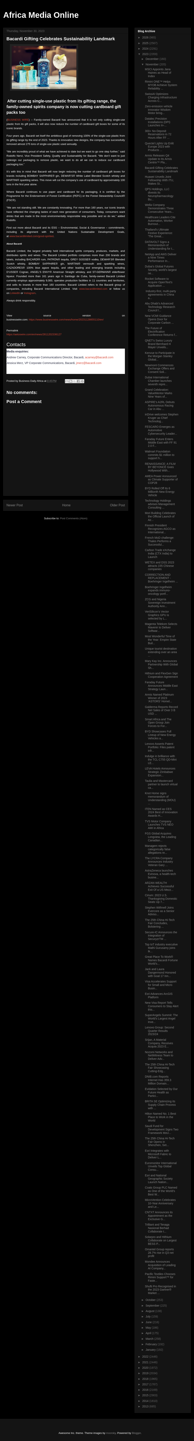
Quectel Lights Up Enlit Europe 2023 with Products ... (159, 147)
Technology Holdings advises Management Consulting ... (160, 504)
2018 (145, 1378)
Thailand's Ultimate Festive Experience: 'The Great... (159, 233)
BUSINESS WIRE (18, 119)
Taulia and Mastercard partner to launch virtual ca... (161, 784)
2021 (145, 1362)
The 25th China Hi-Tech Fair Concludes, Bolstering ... (160, 923)
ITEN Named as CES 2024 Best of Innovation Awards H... (161, 812)
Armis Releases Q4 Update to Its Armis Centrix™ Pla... (158, 159)
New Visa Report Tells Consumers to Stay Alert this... (161, 1006)
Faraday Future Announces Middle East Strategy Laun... (161, 686)
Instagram (30, 293)
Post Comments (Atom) (73, 518)
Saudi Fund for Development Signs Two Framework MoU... (161, 1129)
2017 (145, 1384)
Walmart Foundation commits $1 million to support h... (159, 455)
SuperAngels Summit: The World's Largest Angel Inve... (161, 1018)
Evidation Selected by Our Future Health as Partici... (161, 1092)
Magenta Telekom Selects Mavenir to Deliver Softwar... (161, 627)
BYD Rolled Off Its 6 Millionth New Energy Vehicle (160, 492)
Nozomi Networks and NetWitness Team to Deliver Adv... (159, 1055)
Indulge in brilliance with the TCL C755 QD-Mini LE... (161, 760)
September (153, 1305)
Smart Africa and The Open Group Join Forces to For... (158, 723)
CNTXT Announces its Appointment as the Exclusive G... (159, 1216)
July (148, 1316)
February (152, 1344)
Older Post (117, 505)
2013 (145, 1406)
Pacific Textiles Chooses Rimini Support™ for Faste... (160, 1277)
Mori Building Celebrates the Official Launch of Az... (160, 516)
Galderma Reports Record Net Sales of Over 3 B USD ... (161, 710)
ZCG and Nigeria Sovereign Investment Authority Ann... (160, 603)
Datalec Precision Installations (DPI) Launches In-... (157, 122)
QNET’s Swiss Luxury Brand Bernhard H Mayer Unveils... (158, 344)
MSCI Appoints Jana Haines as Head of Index (158, 73)
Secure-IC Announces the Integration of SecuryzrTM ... (161, 936)
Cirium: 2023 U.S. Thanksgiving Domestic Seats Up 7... (161, 899)
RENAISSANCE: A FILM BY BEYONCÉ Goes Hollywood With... (160, 467)
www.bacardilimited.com (93, 288)
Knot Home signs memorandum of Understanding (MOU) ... (160, 798)
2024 (145, 48)
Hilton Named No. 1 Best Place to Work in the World (160, 1117)
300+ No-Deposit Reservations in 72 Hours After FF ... (158, 134)
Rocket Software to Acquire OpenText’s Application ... (158, 282)
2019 (145, 1373)
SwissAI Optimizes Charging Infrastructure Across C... (161, 97)
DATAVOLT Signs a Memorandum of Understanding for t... (159, 245)
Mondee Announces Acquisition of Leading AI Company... (160, 1265)
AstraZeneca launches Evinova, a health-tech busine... (160, 874)
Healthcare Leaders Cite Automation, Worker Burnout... (160, 221)
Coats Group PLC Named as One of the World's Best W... (161, 1191)
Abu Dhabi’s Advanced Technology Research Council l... (160, 307)
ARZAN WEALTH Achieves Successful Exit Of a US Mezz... (159, 886)
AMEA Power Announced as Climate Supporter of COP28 (161, 480)
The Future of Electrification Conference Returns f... (161, 332)
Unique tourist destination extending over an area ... (161, 652)
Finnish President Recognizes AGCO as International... (160, 529)
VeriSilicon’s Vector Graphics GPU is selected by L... (157, 615)
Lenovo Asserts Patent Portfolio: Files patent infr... (160, 747)
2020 (145, 1367)
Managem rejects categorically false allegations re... (157, 849)
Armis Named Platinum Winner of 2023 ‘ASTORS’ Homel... (159, 698)
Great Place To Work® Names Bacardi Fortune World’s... (161, 960)
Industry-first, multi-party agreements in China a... (160, 294)
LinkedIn (15, 293)
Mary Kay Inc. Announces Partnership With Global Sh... (161, 664)
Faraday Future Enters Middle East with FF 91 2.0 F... (161, 442)
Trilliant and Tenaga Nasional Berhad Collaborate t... (157, 1228)
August (150, 1311)
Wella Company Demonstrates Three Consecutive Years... (159, 208)
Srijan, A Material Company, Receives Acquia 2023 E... (159, 1043)
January (151, 1349)
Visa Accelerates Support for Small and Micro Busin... (160, 985)
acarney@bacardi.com (99, 357)
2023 (145, 54)
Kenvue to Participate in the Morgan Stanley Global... (160, 356)
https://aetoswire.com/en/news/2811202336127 (33, 334)
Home (66, 505)
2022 (145, 1356)
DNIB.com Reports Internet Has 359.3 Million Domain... (158, 1080)
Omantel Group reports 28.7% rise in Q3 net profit (159, 1253)
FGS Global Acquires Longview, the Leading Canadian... (160, 837)
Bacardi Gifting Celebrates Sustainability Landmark (161, 169)
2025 (145, 43)
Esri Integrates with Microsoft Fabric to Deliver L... (158, 1154)
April (149, 1333)
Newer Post (14, 505)
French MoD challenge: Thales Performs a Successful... (159, 541)
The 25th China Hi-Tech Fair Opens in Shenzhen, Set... (160, 1142)
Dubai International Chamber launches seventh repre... (158, 381)
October (151, 1300)
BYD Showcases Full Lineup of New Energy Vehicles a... (160, 735)
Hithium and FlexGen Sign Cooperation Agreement (161, 675)
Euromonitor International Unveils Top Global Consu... (161, 1166)
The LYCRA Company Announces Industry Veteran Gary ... (159, 862)
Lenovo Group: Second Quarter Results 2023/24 (159, 1031)
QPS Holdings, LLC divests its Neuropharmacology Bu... (159, 194)
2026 (145, 37)
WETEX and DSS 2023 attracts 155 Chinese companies (159, 566)
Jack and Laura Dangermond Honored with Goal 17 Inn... (160, 972)
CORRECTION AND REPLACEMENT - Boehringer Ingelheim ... (161, 578)
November (152, 64)
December (152, 59)
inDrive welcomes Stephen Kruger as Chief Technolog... (161, 418)
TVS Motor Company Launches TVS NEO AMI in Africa (159, 825)
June (149, 1322)
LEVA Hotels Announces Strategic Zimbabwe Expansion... (160, 772)
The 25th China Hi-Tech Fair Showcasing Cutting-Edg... (160, 1068)
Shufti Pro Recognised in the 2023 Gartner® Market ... (160, 1290)
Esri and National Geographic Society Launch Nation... (159, 1179)
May (149, 1327)
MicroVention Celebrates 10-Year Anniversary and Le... (160, 1203)
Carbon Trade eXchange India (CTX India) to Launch (160, 553)
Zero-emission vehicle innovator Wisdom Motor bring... (158, 110)
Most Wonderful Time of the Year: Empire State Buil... (160, 640)
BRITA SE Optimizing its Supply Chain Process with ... (160, 1105)
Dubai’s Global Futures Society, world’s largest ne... (161, 270)
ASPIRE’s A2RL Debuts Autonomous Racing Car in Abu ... (160, 405)
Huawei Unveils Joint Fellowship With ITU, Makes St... (159, 180)
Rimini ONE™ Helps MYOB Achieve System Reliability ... (161, 85)
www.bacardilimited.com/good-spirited (31, 236)
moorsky (111, 1433)
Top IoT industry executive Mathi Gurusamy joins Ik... (161, 948)
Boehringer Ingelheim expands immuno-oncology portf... (158, 590)
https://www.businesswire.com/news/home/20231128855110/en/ (66, 319)
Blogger (136, 1433)
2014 (145, 1401)
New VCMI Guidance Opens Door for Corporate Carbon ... (159, 319)
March (150, 1338)
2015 (145, 1395)
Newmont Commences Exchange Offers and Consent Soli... (159, 369)
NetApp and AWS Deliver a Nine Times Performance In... (160, 258)
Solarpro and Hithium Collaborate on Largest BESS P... (161, 1240)
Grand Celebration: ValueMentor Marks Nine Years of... (158, 393)
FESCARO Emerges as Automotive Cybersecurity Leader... (161, 430)
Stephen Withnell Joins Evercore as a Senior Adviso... (159, 911)
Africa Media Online (41, 15)
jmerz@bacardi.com (88, 363)
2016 (145, 1389)
